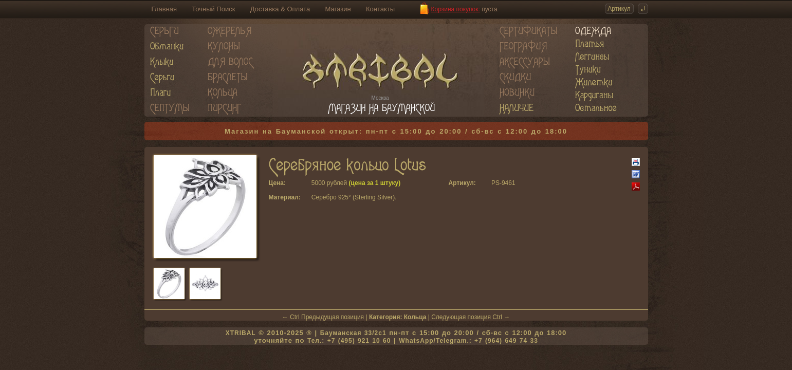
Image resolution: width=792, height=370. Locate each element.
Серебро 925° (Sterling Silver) (353, 197)
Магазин (338, 9)
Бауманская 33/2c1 (353, 333)
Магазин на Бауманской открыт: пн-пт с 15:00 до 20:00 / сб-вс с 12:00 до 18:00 (396, 131)
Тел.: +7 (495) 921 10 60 (349, 340)
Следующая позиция (461, 317)
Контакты (380, 9)
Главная (164, 9)
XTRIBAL (241, 333)
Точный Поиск (213, 9)
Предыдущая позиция (332, 317)
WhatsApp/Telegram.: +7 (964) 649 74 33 (468, 340)
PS (495, 183)
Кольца (415, 317)
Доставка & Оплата (280, 9)
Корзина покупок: (455, 9)
